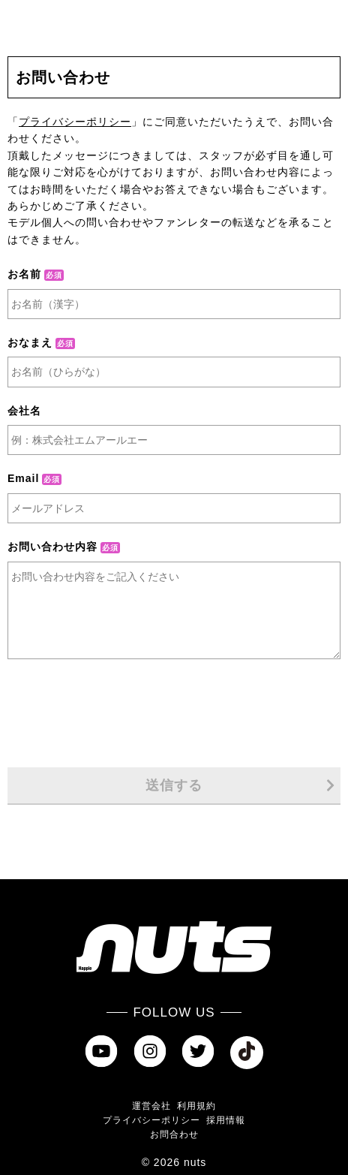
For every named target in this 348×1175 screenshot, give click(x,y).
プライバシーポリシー (75, 122)
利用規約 (196, 1106)
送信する (240, 785)
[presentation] (174, 714)
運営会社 (151, 1106)
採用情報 (225, 1120)
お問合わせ (174, 1134)
